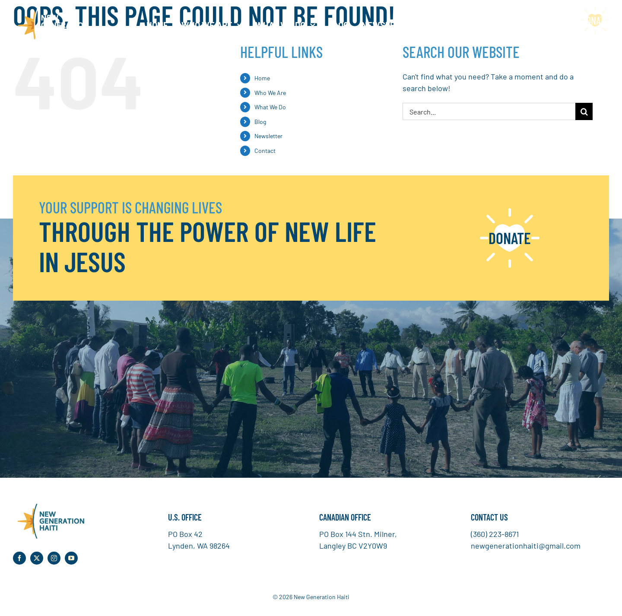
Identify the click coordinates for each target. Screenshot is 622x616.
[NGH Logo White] (51, 10)
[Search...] (489, 111)
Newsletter (268, 136)
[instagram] (54, 558)
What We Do (270, 107)
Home (262, 78)
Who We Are (270, 92)
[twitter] (36, 558)
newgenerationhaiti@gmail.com (526, 545)
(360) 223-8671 (495, 534)
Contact (265, 150)
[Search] (584, 111)
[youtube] (71, 558)
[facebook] (19, 558)
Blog (260, 121)
